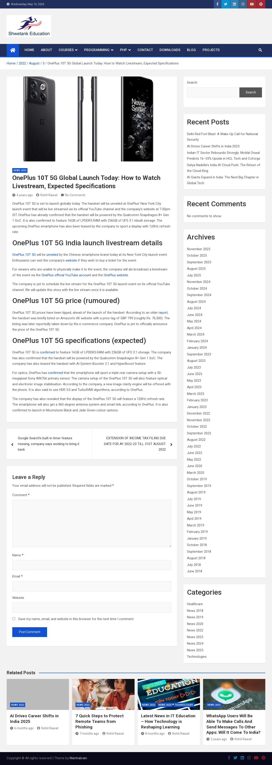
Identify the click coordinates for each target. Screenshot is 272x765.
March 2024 (195, 334)
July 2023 (194, 367)
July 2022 (194, 446)
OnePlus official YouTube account (66, 275)
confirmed (47, 352)
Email (17, 576)
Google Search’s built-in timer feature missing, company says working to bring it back (48, 444)
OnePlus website (116, 275)
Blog (191, 50)
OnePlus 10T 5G (24, 255)
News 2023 (195, 637)
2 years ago (216, 739)
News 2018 (195, 611)
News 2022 (19, 170)
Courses (66, 50)
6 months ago (22, 728)
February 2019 (197, 532)
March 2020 (195, 473)
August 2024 (196, 302)
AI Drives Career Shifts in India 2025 (213, 146)
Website (18, 598)
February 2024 (197, 341)
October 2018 (197, 545)
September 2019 (199, 486)
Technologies (197, 657)
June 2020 (194, 466)
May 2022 (194, 460)
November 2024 (198, 282)
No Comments (75, 195)
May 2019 (194, 512)
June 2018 (194, 571)
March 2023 (195, 394)
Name (17, 555)
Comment (20, 495)
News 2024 (195, 643)
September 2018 (199, 552)
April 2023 (194, 387)
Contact (145, 50)
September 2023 (199, 354)
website (71, 260)
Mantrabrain (78, 758)
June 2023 (194, 374)
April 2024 (194, 328)
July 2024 (194, 308)
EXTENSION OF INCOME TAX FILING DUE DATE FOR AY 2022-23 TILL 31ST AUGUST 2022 (135, 444)
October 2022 (197, 427)
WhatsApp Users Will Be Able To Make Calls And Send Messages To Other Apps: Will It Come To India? (233, 724)
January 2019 (197, 538)
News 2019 (195, 617)
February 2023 (197, 400)
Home (29, 50)
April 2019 (194, 519)
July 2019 (194, 499)
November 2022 (198, 420)
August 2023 (196, 361)
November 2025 (198, 249)
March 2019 (195, 525)
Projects (211, 50)
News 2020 (195, 624)
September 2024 (199, 295)
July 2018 (194, 565)
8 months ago (153, 733)
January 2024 (197, 348)
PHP (123, 50)
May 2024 (194, 321)
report (163, 313)
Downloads (170, 50)
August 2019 (196, 492)
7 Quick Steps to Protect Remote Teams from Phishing (99, 721)
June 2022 (194, 453)
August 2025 (196, 269)
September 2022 (199, 433)
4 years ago (22, 195)
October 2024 (197, 289)
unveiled (52, 255)
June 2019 (194, 505)
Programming (97, 50)
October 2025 (197, 256)
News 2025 (195, 650)
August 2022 (196, 440)
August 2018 (196, 558)
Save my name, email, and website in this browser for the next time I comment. (76, 619)
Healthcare (195, 604)
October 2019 (197, 479)
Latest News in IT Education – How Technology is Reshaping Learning (168, 721)
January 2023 (197, 407)
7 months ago (87, 733)
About (46, 50)
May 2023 (194, 381)
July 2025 (194, 275)
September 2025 (199, 262)
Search (192, 82)
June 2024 (194, 315)
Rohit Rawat (47, 195)
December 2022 (198, 413)
